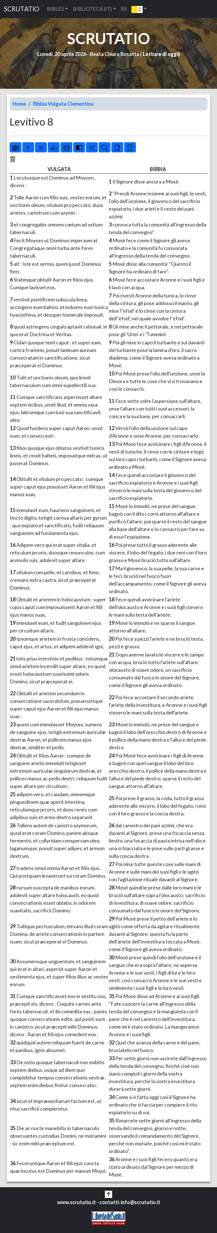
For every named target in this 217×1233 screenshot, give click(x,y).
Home (19, 104)
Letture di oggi (160, 54)
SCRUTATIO (21, 9)
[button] (139, 9)
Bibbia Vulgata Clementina (63, 104)
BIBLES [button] (55, 9)
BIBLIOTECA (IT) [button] (92, 9)
